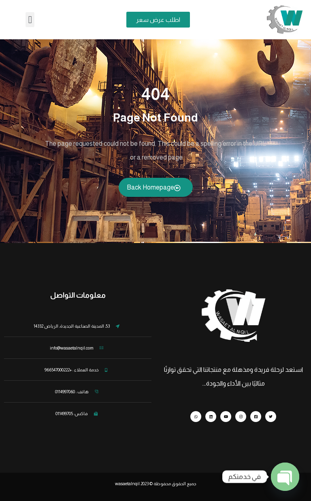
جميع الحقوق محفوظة (174, 483)
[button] (30, 20)
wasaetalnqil (132, 483)
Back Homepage (154, 187)
